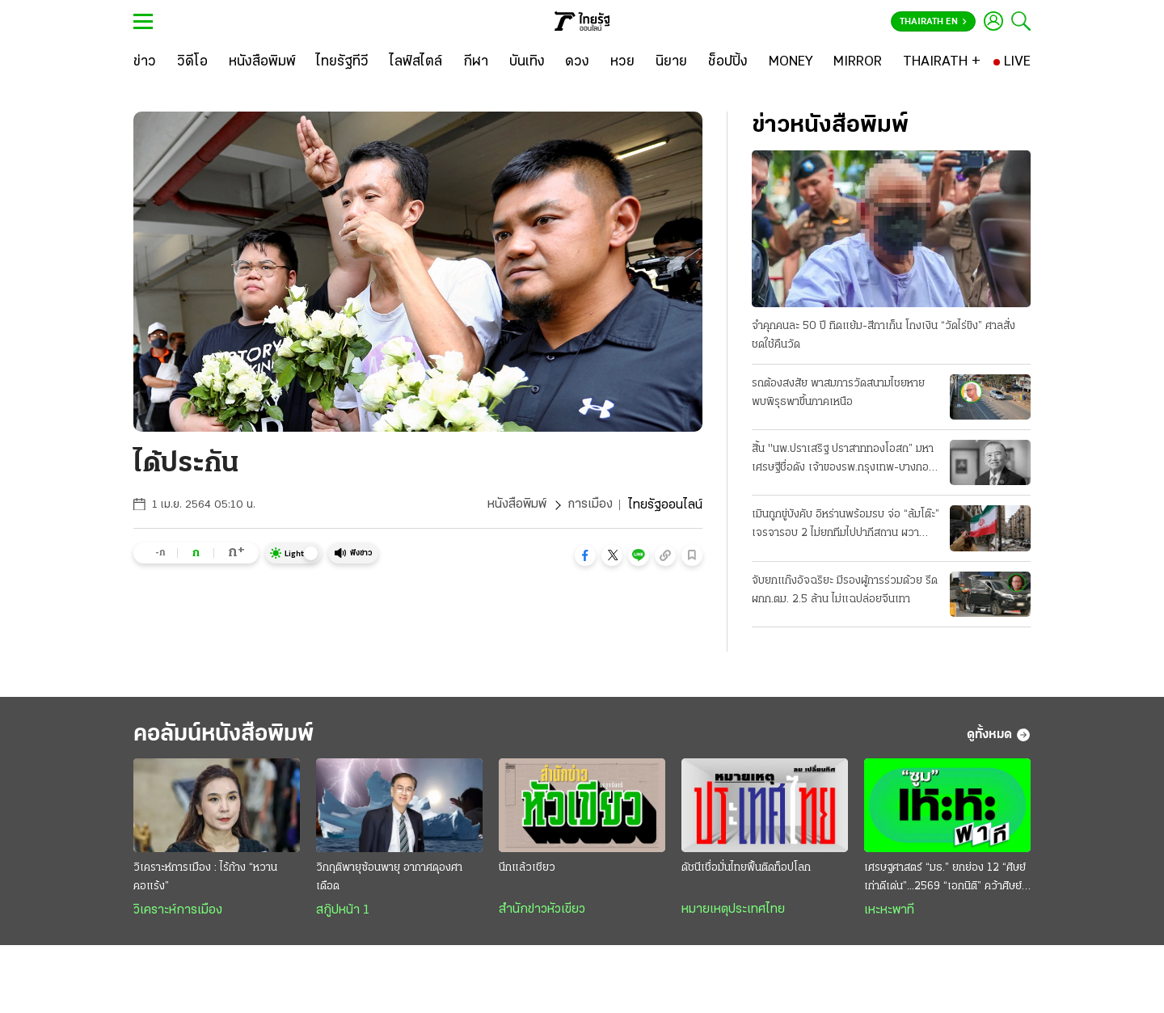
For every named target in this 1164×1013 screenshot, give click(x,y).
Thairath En (933, 22)
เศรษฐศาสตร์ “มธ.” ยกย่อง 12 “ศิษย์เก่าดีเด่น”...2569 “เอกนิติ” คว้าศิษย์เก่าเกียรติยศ (945, 880)
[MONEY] (791, 62)
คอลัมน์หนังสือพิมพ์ (228, 735)
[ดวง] (577, 62)
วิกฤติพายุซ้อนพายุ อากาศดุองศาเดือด (389, 878)
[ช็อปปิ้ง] (728, 62)
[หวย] (622, 62)
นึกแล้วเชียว (527, 869)
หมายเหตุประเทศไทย (733, 911)
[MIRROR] (857, 62)
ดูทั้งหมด (999, 735)
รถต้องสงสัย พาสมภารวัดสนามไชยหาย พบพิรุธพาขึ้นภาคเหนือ (838, 393)
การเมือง (590, 505)
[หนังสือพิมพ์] (262, 62)
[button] (585, 555)
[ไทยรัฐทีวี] (342, 62)
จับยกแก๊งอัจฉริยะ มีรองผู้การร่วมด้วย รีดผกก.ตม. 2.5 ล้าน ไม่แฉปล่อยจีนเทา (845, 590)
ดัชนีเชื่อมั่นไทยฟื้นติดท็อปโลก (746, 869)
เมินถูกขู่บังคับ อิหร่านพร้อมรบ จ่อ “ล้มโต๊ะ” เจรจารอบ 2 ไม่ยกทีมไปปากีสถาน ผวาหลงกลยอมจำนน (845, 526)
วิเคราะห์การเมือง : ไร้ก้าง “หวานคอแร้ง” (205, 878)
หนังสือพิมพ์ (516, 505)
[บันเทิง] (527, 62)
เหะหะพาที (889, 911)
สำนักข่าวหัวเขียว (542, 911)
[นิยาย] (671, 62)
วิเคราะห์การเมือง (177, 911)
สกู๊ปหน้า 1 (342, 911)
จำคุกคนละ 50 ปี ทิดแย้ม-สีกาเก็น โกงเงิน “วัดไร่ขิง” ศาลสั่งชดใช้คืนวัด (883, 335)
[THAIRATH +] (942, 62)
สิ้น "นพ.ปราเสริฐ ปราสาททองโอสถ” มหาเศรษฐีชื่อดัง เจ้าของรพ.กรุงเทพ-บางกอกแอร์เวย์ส (843, 460)
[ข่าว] (144, 62)
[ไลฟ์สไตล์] (416, 62)
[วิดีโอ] (192, 62)
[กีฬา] (475, 62)
